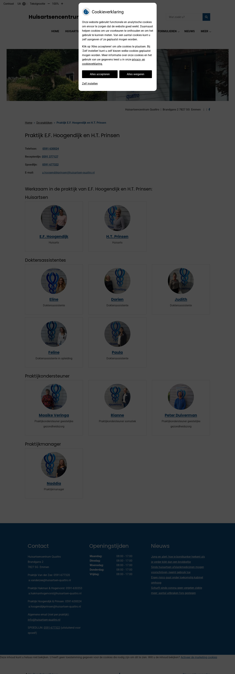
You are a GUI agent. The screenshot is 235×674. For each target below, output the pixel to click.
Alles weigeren (135, 74)
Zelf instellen (90, 83)
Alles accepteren (100, 74)
